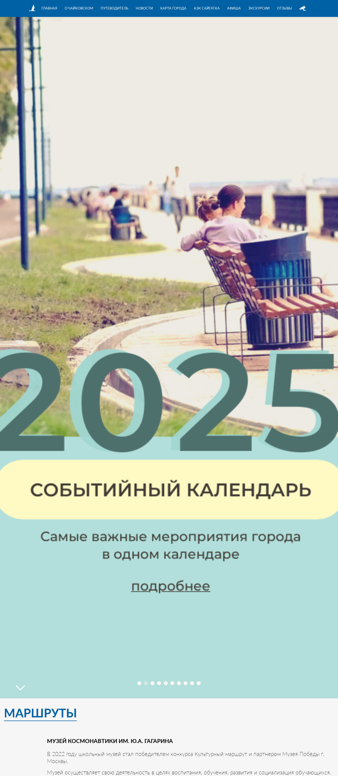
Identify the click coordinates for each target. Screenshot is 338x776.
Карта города (173, 8)
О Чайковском (79, 8)
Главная (49, 8)
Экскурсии (259, 8)
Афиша (234, 8)
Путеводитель (114, 8)
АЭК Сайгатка (207, 8)
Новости (144, 8)
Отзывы (284, 8)
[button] (139, 683)
